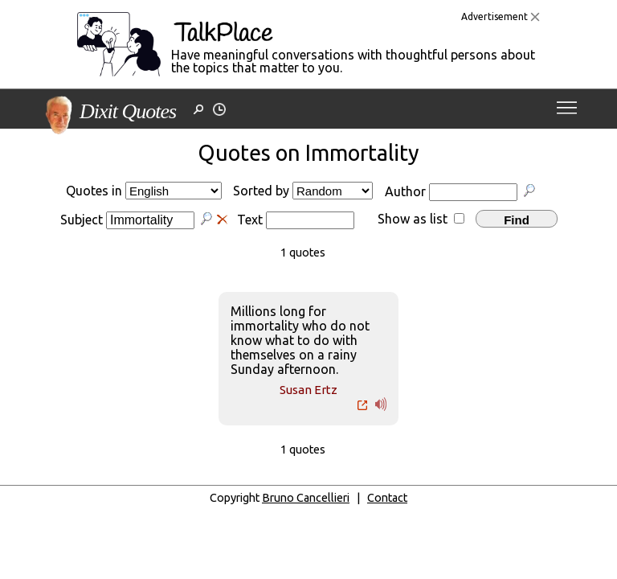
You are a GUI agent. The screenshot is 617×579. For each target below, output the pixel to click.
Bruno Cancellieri (305, 497)
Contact (387, 497)
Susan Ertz (308, 389)
